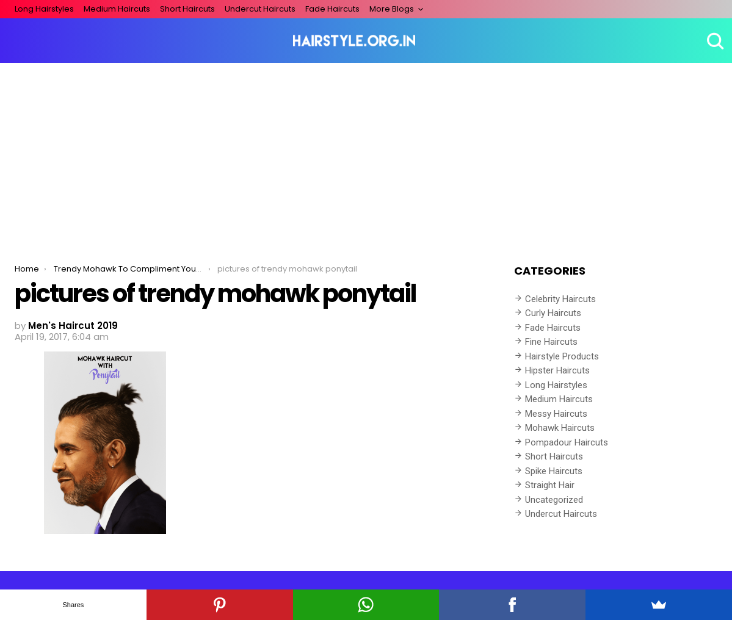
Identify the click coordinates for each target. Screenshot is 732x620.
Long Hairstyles (44, 9)
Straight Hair (549, 485)
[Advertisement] (366, 154)
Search (714, 41)
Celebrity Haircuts (560, 299)
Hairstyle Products (562, 356)
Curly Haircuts (553, 313)
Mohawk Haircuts (560, 427)
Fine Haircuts (551, 341)
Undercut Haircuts (260, 9)
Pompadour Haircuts (566, 442)
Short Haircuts (187, 9)
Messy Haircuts (556, 413)
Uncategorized (554, 499)
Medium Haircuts (117, 9)
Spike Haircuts (553, 471)
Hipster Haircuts (557, 370)
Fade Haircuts (332, 9)
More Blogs (391, 9)
